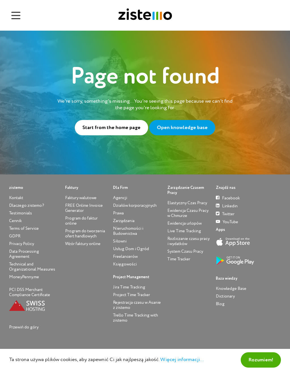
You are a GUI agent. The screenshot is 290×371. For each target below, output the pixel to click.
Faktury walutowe (81, 198)
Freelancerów (125, 256)
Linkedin (227, 205)
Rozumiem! (260, 359)
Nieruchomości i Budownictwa (128, 231)
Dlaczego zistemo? (26, 205)
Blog (220, 304)
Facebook (228, 197)
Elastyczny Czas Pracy (187, 203)
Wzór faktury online (83, 244)
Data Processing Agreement (24, 254)
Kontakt (16, 198)
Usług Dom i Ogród (131, 249)
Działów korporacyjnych (135, 205)
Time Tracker (178, 259)
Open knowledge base (182, 127)
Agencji (120, 198)
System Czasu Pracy (185, 251)
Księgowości (125, 264)
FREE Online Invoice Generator (84, 208)
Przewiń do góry (24, 327)
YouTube (227, 221)
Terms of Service (24, 228)
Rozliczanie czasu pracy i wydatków (188, 241)
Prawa (118, 213)
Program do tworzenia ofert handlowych (85, 233)
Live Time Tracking (184, 231)
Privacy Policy (21, 244)
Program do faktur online (81, 220)
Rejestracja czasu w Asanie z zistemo (137, 305)
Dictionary (225, 296)
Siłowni (120, 241)
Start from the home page (111, 127)
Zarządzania (124, 221)
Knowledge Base (231, 288)
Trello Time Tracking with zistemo (135, 317)
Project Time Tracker (131, 295)
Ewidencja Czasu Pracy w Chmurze (187, 213)
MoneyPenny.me (24, 277)
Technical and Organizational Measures (32, 266)
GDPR (14, 236)
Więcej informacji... (182, 359)
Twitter (225, 213)
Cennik (15, 221)
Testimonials (20, 213)
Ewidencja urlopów (184, 223)
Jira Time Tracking (129, 287)
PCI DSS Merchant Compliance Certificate (29, 292)
